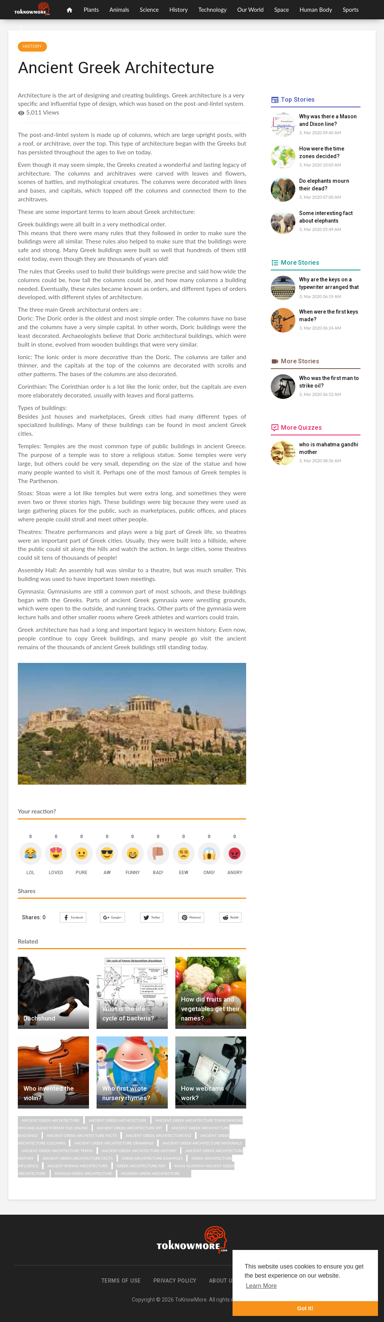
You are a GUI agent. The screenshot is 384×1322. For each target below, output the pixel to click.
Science (149, 9)
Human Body (316, 9)
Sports (351, 9)
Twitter (151, 917)
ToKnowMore (191, 1299)
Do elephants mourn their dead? (324, 185)
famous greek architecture (83, 1173)
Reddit (230, 917)
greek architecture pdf (141, 1165)
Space (281, 9)
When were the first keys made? (328, 315)
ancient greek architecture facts (82, 1135)
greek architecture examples (152, 1158)
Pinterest (190, 917)
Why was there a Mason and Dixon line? (328, 120)
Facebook (73, 917)
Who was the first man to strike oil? (329, 382)
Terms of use (121, 1280)
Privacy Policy (175, 1280)
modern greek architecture (150, 1173)
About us (222, 1280)
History (178, 9)
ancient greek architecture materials (202, 1142)
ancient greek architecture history (139, 1150)
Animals (119, 9)
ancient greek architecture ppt (129, 1127)
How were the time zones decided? (321, 152)
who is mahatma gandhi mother (328, 448)
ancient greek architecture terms (57, 1150)
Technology (212, 9)
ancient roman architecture (77, 1165)
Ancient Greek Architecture (51, 1120)
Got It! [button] (305, 1308)
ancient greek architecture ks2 (158, 1135)
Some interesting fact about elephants (326, 217)
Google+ (112, 917)
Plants (91, 9)
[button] (21, 28)
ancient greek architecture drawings (113, 1142)
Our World (250, 9)
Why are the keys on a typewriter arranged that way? (329, 284)
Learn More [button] (261, 1286)
